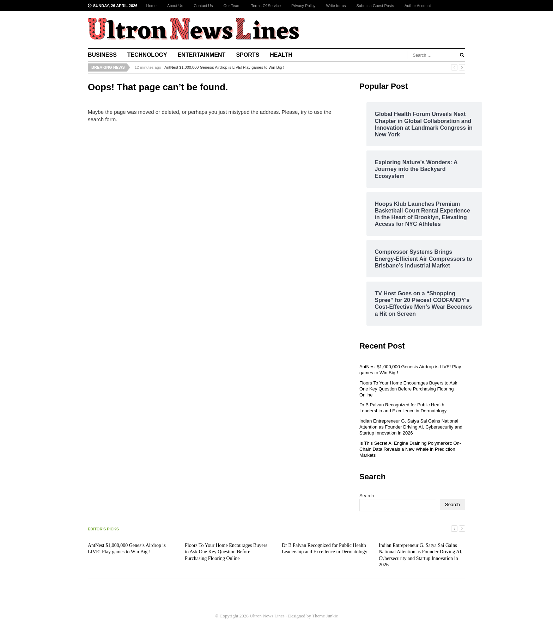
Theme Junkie (325, 615)
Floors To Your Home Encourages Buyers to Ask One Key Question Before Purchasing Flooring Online (408, 389)
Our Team (232, 6)
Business (102, 55)
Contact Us (203, 6)
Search (366, 495)
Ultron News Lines (267, 615)
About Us (175, 6)
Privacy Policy (303, 6)
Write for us (336, 6)
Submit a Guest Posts (375, 6)
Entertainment (202, 55)
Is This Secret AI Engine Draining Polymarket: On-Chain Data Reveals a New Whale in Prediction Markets (410, 449)
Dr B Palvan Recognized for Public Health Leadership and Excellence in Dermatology (402, 407)
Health (281, 55)
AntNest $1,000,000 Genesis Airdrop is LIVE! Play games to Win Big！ (225, 67)
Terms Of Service (266, 6)
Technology (147, 55)
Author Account (418, 6)
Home (151, 6)
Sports (247, 55)
